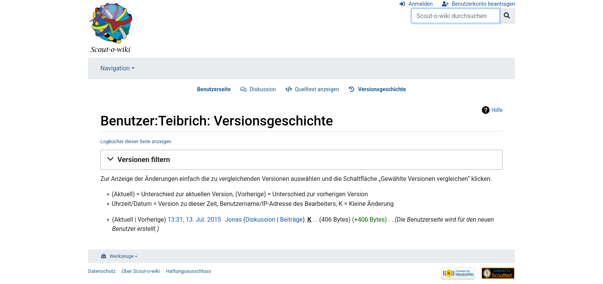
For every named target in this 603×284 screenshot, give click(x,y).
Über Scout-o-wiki (141, 271)
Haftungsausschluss (188, 271)
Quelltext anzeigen (317, 89)
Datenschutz (101, 271)
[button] (301, 159)
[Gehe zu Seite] (507, 15)
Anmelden (420, 4)
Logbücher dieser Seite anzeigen (136, 141)
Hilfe (497, 110)
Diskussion (263, 89)
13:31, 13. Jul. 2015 (194, 219)
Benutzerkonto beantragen (483, 4)
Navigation (115, 68)
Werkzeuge (122, 256)
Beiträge (291, 219)
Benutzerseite (213, 89)
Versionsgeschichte (382, 89)
